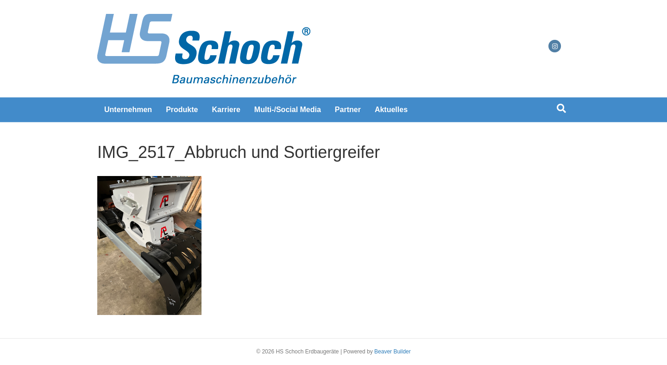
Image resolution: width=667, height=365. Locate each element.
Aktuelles (391, 109)
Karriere (226, 109)
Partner (348, 109)
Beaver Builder (392, 351)
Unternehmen (128, 109)
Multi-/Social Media (287, 109)
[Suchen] (561, 108)
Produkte (182, 109)
